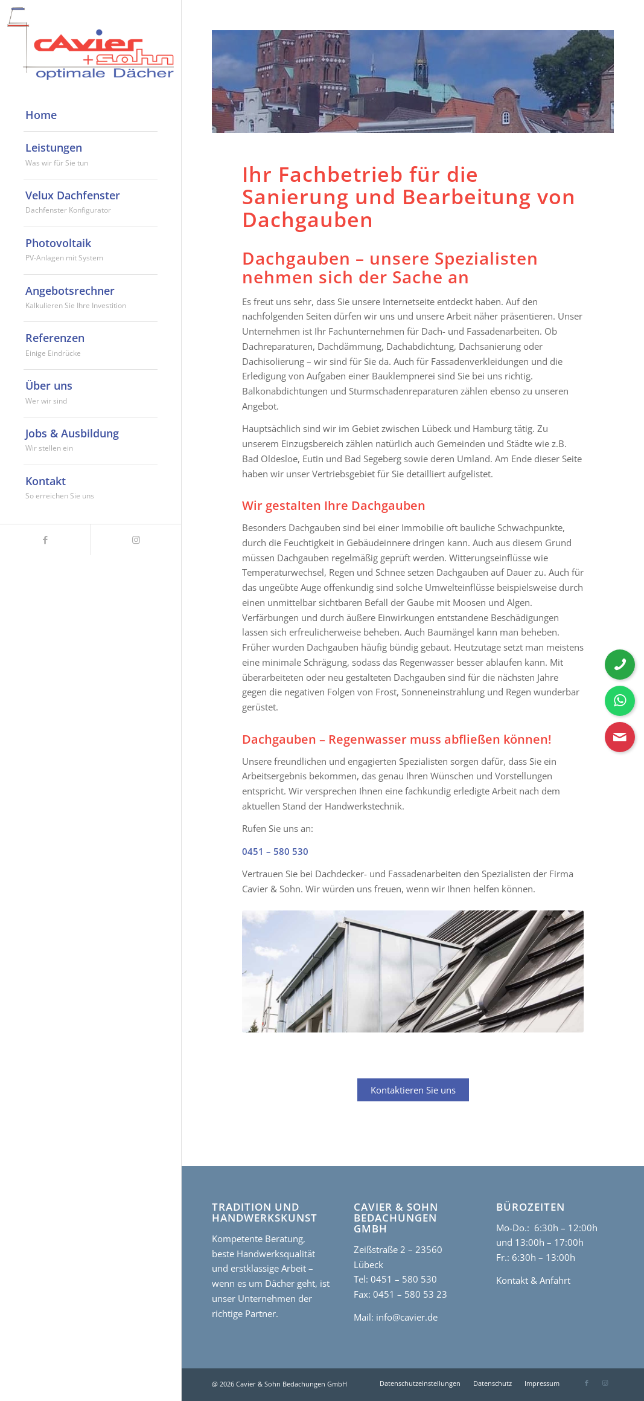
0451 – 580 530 (275, 851)
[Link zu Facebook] (45, 539)
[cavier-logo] (90, 43)
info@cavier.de (406, 1317)
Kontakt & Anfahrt (533, 1280)
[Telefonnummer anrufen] (620, 664)
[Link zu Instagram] (136, 539)
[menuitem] (91, 115)
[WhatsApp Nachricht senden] (620, 701)
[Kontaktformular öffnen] (620, 737)
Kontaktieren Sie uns (413, 1090)
